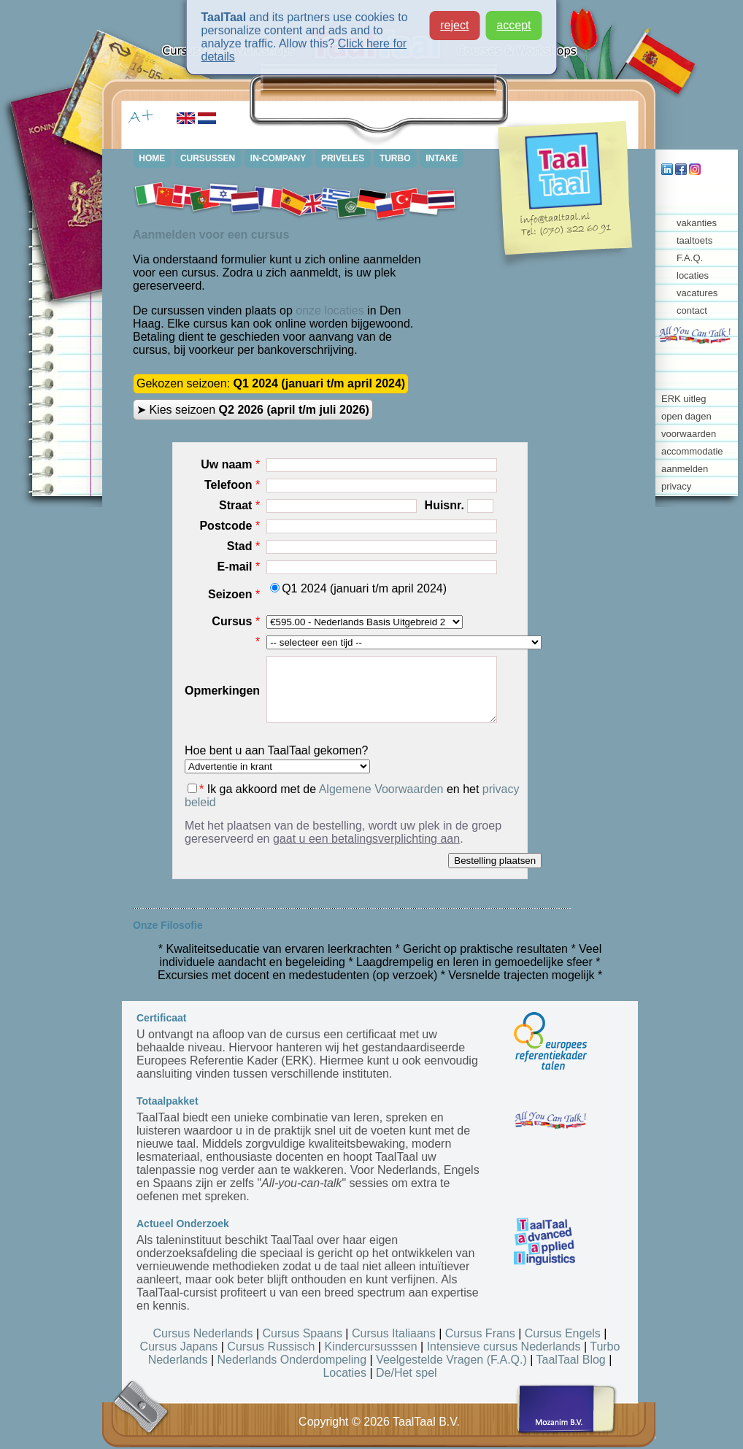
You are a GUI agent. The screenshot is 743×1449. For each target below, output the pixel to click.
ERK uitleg (683, 398)
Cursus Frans (480, 1333)
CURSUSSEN (208, 158)
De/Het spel (406, 1373)
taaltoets (694, 240)
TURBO (396, 158)
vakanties (697, 222)
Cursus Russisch (271, 1346)
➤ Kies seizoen (252, 409)
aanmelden (684, 468)
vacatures (697, 292)
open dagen (686, 416)
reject (454, 24)
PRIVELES (344, 158)
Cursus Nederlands (203, 1333)
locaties (693, 275)
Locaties (344, 1373)
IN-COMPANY (279, 158)
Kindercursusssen (370, 1346)
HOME (152, 158)
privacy (676, 486)
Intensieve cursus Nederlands (504, 1346)
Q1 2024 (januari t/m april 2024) (358, 588)
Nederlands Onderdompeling (292, 1359)
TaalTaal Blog (571, 1359)
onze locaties (329, 310)
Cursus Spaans (302, 1333)
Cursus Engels (563, 1333)
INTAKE (444, 158)
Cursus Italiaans (394, 1333)
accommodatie (692, 451)
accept (513, 24)
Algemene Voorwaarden (381, 789)
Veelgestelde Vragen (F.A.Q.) (451, 1359)
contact (692, 310)
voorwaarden (688, 433)
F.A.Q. (690, 257)
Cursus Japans (179, 1346)
